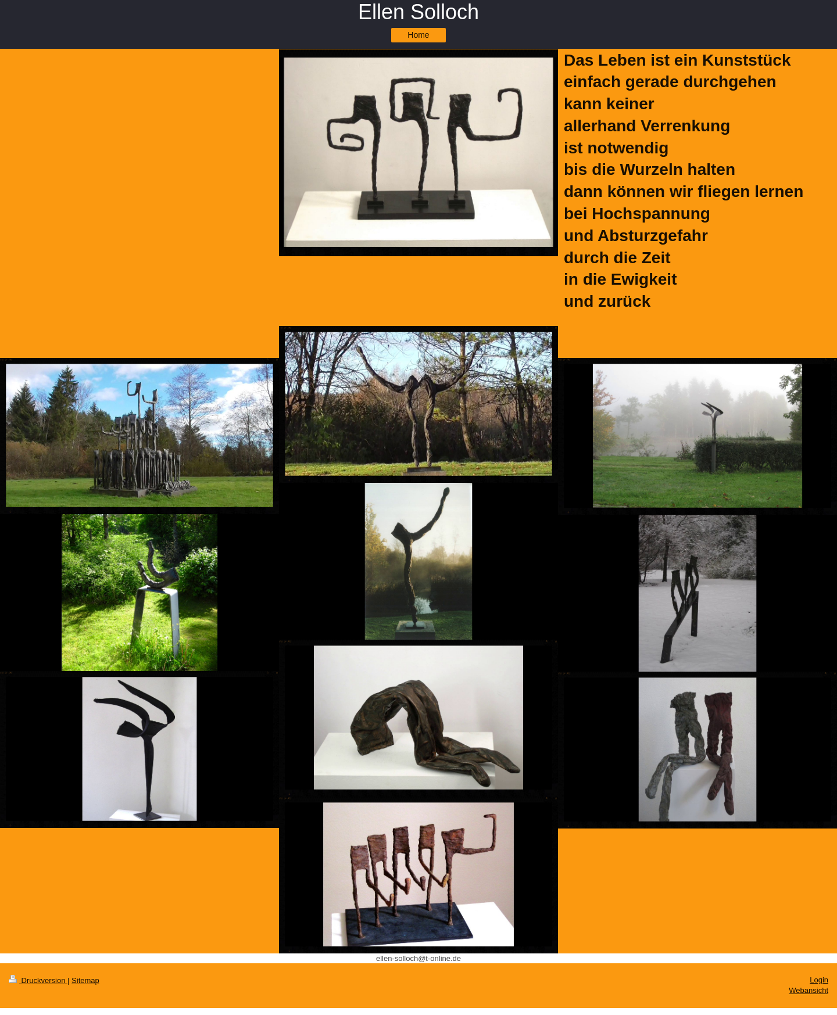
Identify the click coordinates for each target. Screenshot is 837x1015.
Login (819, 979)
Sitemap (85, 980)
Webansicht (808, 990)
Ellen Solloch (418, 12)
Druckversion (38, 980)
